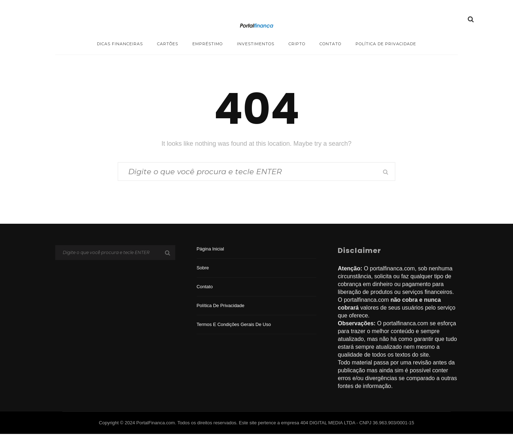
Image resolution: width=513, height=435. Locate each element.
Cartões (167, 43)
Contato (330, 43)
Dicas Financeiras (120, 43)
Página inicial (210, 250)
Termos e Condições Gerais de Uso (234, 325)
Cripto (297, 43)
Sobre (203, 268)
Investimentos (255, 43)
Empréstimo (207, 43)
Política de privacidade (386, 43)
